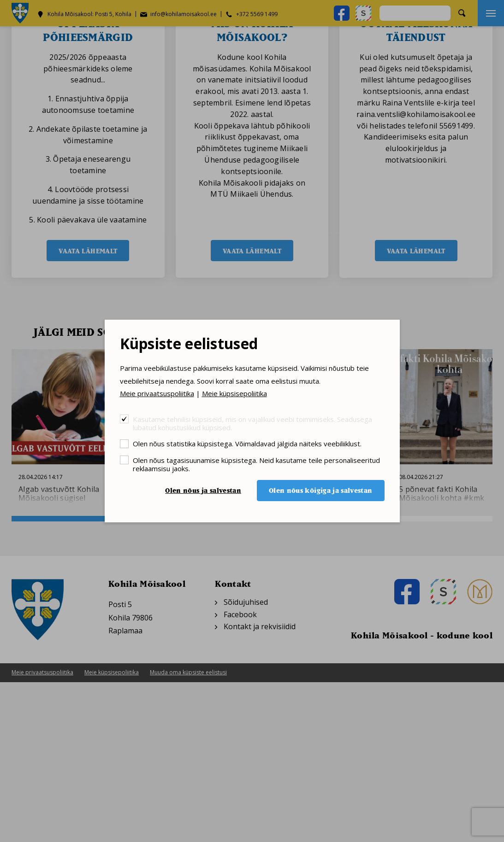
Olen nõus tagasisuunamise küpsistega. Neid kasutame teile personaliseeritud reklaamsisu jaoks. (256, 464)
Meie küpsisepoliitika (234, 393)
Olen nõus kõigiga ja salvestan (321, 490)
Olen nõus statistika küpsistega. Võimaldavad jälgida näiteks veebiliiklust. (247, 443)
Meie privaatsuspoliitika (157, 393)
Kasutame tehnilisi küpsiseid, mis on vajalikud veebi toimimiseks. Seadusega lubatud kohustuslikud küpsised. (252, 423)
